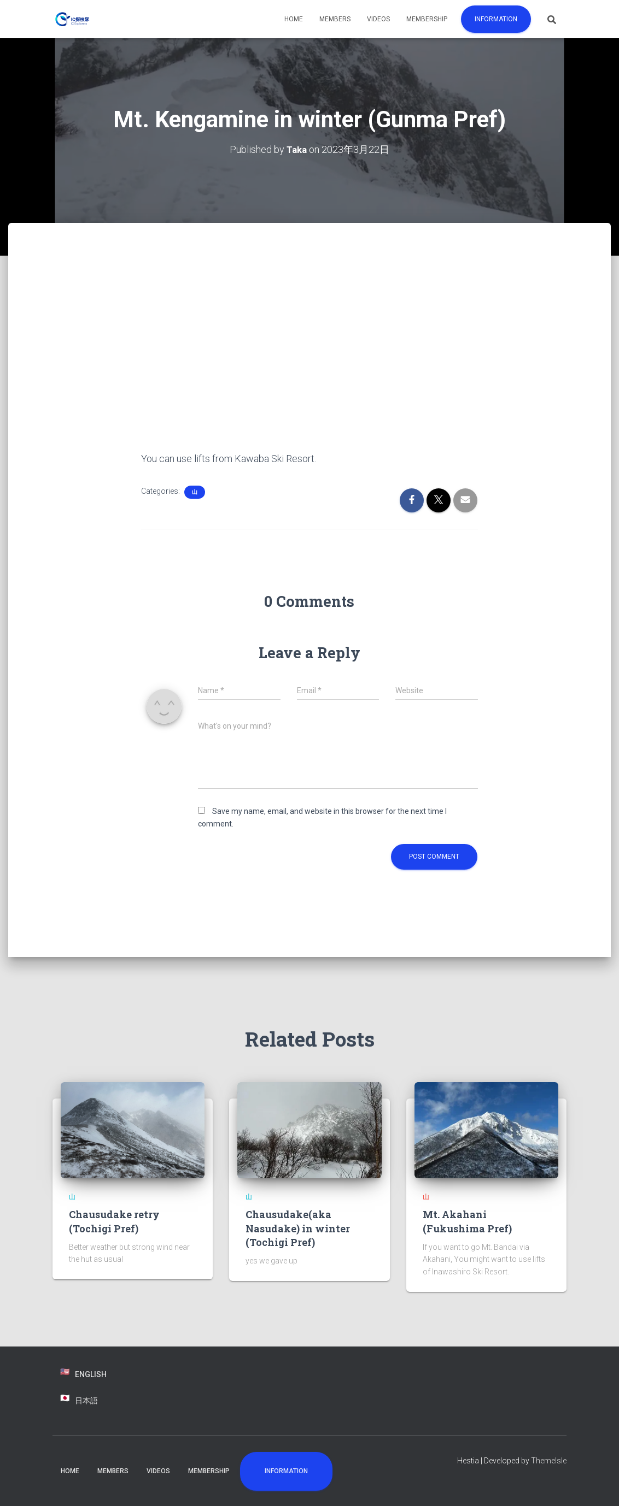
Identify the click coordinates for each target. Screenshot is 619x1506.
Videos (378, 19)
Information (496, 19)
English (91, 1374)
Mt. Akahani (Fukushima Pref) (467, 1221)
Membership (426, 19)
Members (335, 19)
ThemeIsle (549, 1460)
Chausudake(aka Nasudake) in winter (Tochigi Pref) (298, 1228)
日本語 (86, 1400)
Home (293, 19)
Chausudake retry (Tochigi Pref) (114, 1221)
